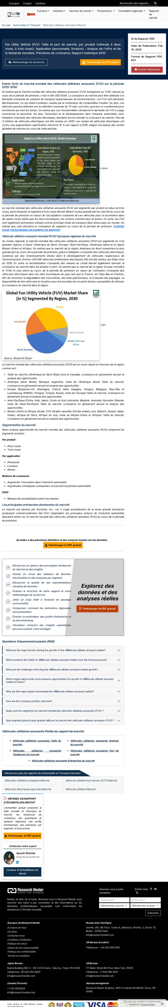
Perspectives (104, 10)
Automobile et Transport (26, 25)
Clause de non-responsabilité (22, 947)
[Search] (155, 3)
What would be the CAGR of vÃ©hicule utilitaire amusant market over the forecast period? (56, 659)
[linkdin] (155, 889)
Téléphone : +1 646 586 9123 (102, 971)
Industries (58, 10)
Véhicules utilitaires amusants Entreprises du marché (63, 760)
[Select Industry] (114, 905)
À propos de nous (16, 927)
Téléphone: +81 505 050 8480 (23, 971)
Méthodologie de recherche (26, 62)
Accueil (6, 25)
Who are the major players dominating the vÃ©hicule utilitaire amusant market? (50, 691)
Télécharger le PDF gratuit (100, 62)
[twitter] (137, 893)
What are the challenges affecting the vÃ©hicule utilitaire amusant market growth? (52, 669)
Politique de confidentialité (21, 951)
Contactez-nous (15, 935)
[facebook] (151, 889)
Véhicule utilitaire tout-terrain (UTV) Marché (91, 780)
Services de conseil (80, 10)
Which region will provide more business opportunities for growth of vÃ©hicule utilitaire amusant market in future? (60, 680)
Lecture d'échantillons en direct (22, 871)
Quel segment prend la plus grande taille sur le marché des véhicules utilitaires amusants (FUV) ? (60, 720)
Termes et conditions (18, 955)
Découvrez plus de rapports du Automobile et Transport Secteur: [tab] (43, 773)
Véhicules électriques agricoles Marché (27, 789)
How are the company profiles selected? (29, 701)
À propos (14, 3)
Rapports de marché (154, 14)
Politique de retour (17, 943)
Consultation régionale (130, 10)
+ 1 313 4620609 (16, 988)
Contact (27, 3)
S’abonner (153, 913)
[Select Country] (145, 905)
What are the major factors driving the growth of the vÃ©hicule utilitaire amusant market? (55, 650)
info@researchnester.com (100, 934)
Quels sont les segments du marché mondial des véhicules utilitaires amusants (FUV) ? (55, 710)
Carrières (40, 3)
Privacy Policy (148, 1004)
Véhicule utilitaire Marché (80, 789)
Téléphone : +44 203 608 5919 (103, 947)
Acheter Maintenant (147, 69)
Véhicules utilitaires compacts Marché (26, 780)
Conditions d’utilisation (19, 939)
